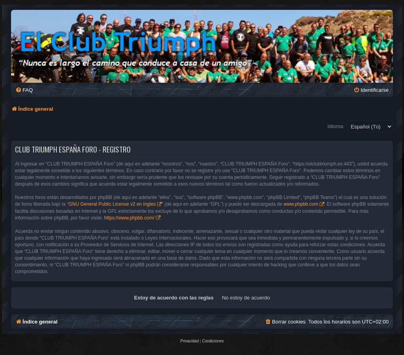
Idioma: (335, 126)
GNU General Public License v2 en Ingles (111, 204)
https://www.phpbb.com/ (129, 218)
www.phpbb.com (301, 204)
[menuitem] (24, 90)
